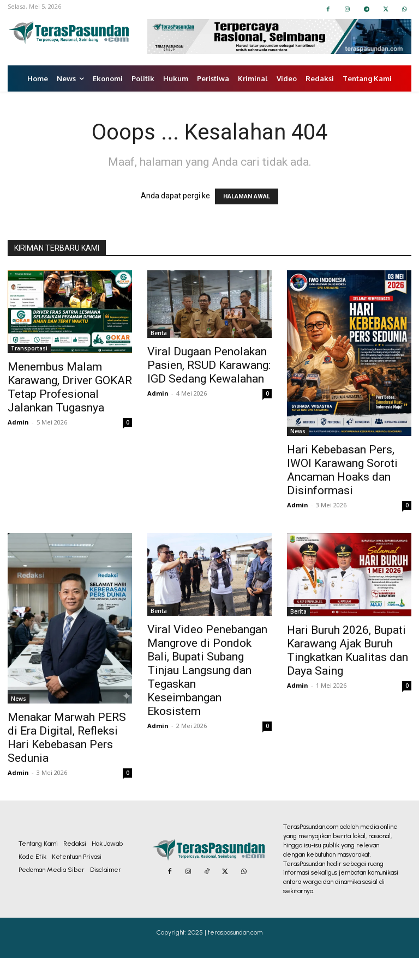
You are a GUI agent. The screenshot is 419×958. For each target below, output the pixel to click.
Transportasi (29, 348)
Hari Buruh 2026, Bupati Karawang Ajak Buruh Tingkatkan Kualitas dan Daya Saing (347, 650)
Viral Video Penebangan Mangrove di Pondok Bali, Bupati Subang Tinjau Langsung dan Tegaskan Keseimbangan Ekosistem (207, 670)
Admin (18, 422)
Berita (159, 333)
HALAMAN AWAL (246, 196)
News (298, 431)
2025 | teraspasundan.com (225, 932)
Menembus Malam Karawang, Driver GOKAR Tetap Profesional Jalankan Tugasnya (70, 387)
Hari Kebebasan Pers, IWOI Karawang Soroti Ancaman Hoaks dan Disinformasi (342, 470)
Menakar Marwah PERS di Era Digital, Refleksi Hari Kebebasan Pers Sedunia (67, 738)
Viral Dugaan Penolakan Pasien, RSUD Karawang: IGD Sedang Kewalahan (209, 365)
